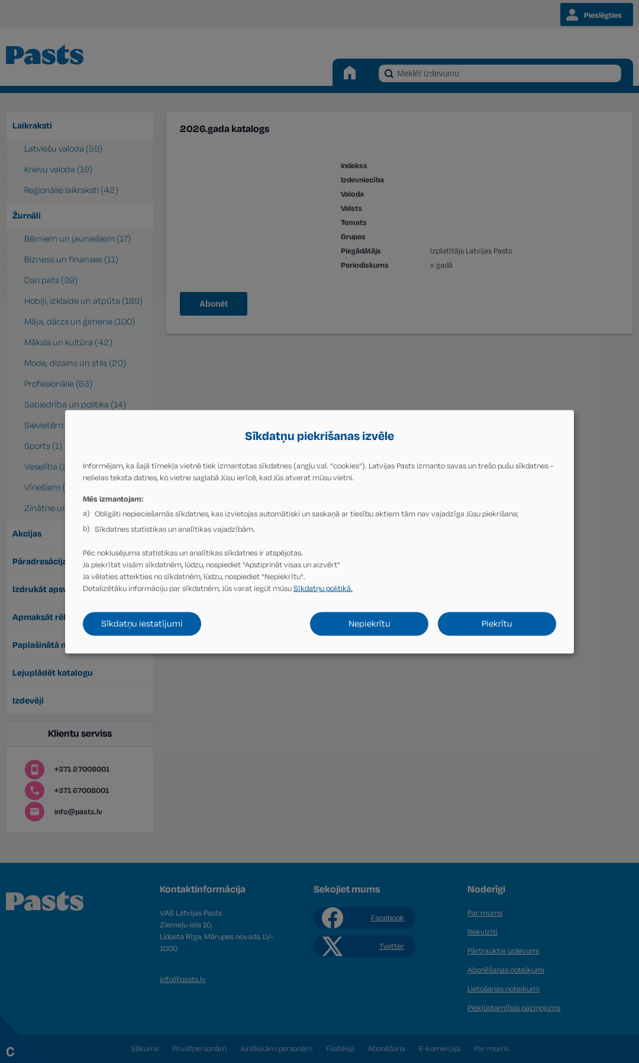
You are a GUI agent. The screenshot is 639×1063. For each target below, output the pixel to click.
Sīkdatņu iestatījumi (142, 623)
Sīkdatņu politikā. (323, 588)
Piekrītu (497, 623)
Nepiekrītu (369, 623)
